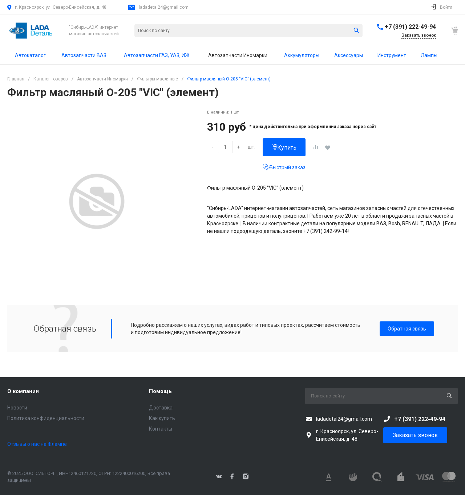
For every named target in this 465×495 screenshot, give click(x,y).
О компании (23, 391)
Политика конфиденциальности (45, 418)
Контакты (160, 429)
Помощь (160, 391)
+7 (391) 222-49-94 (410, 26)
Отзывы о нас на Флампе (37, 444)
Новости (17, 408)
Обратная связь (407, 329)
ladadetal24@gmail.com (164, 7)
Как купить (162, 418)
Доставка (161, 408)
